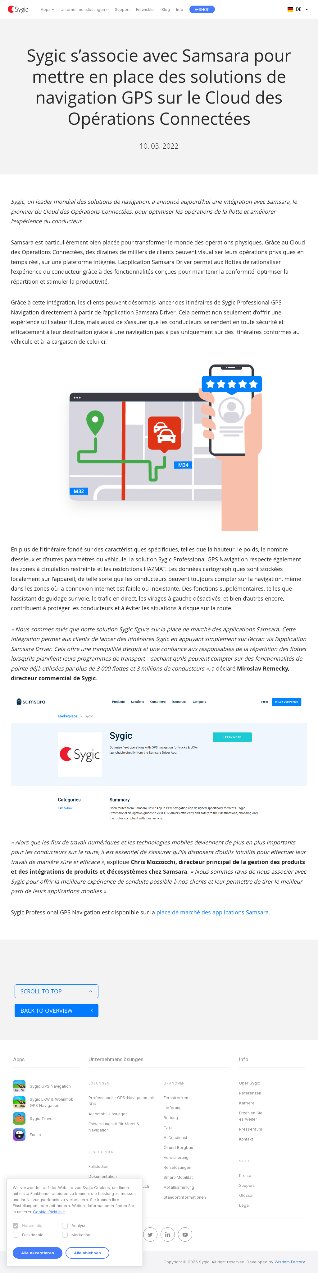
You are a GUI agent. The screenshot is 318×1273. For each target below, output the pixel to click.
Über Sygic (249, 1082)
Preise (245, 1175)
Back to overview (56, 1010)
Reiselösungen (177, 1167)
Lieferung (173, 1107)
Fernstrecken (176, 1097)
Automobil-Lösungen (108, 1113)
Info (179, 9)
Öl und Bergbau (178, 1147)
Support (122, 9)
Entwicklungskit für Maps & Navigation (114, 1126)
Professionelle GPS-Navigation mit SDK (121, 1100)
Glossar (246, 1195)
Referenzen (250, 1092)
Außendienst (175, 1137)
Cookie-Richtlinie (49, 1211)
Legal (244, 1205)
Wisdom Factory (290, 1261)
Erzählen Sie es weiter (250, 1116)
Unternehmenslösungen (83, 9)
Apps (46, 9)
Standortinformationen (185, 1197)
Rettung (171, 1117)
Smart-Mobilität (178, 1177)
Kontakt (246, 1138)
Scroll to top (56, 991)
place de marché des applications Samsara (213, 912)
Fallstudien (98, 1166)
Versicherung (176, 1157)
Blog (165, 9)
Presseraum (250, 1129)
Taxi (168, 1127)
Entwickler (145, 9)
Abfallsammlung (179, 1187)
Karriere (247, 1102)
